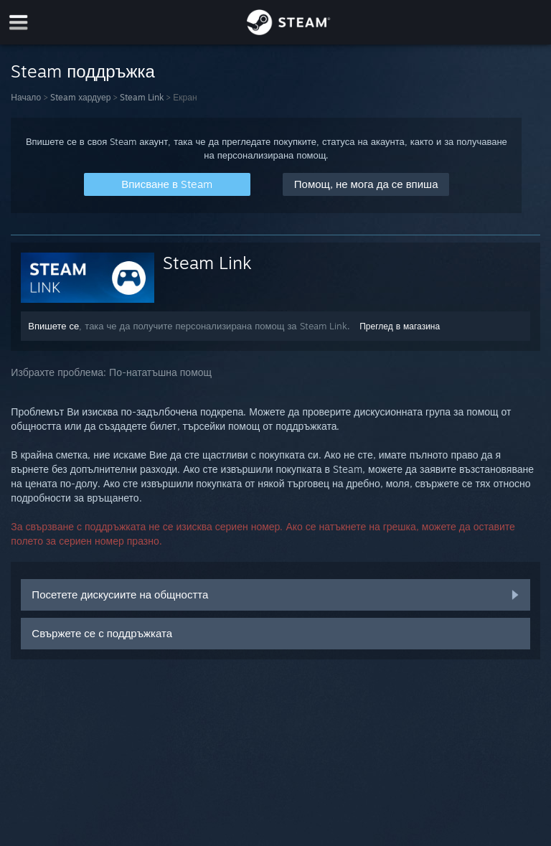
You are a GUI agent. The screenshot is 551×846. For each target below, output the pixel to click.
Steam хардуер (80, 97)
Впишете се (53, 326)
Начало (26, 97)
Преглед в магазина (399, 326)
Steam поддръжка (83, 71)
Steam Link (142, 97)
